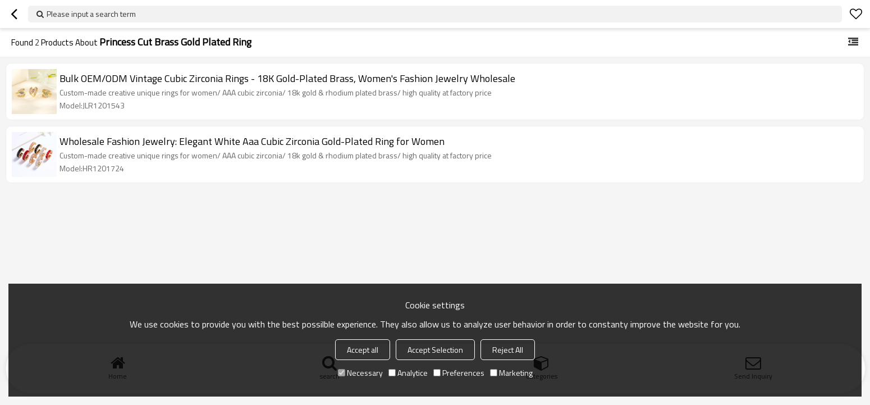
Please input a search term (91, 14)
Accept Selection (435, 350)
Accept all (362, 350)
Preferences (458, 373)
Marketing (511, 373)
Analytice (408, 373)
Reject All (507, 350)
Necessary (360, 373)
